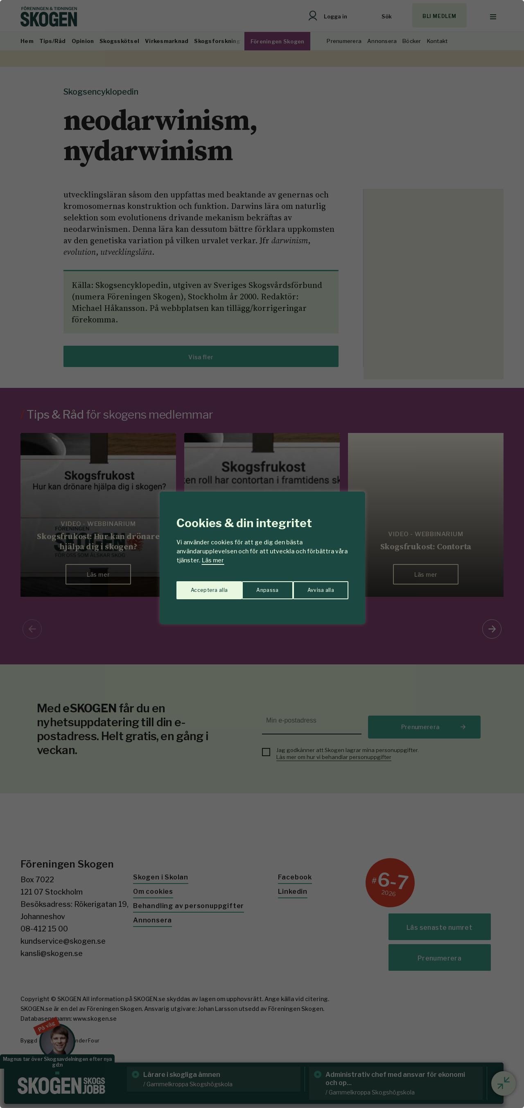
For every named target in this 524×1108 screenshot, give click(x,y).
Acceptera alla (315, 585)
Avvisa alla (253, 585)
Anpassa (199, 585)
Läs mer (213, 560)
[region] (262, 554)
